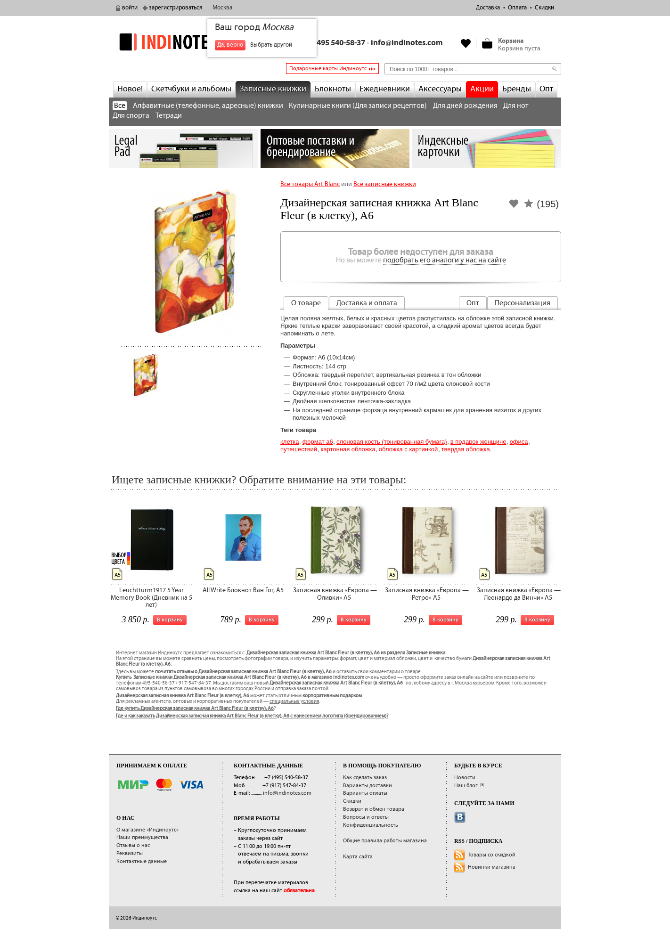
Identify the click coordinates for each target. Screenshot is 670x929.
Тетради (168, 116)
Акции (482, 89)
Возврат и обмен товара (373, 809)
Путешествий (298, 449)
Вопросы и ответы (366, 817)
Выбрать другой (271, 45)
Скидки (544, 7)
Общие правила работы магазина (385, 841)
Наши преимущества (142, 837)
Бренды (516, 89)
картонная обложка (347, 449)
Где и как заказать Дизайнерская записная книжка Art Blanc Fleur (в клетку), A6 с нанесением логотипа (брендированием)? (252, 716)
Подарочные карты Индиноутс (328, 68)
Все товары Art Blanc (310, 184)
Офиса (519, 441)
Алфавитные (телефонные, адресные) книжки (208, 106)
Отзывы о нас (133, 845)
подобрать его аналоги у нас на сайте (444, 260)
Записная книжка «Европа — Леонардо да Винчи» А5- (519, 594)
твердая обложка (465, 449)
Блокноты (333, 89)
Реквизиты (129, 853)
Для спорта (131, 116)
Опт (546, 89)
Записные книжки (273, 89)
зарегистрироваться (175, 7)
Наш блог (466, 785)
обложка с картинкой (408, 449)
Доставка (488, 7)
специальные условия (294, 701)
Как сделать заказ (365, 777)
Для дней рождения (465, 106)
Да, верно (230, 45)
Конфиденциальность (370, 825)
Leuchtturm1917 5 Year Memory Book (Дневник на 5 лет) (151, 598)
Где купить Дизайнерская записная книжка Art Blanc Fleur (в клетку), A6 (195, 708)
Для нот (516, 106)
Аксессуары (440, 89)
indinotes (183, 42)
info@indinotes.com (407, 43)
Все (119, 106)
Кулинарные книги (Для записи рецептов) (358, 106)
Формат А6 (317, 441)
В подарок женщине (478, 441)
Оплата (517, 7)
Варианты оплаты (365, 793)
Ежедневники (385, 89)
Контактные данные (141, 861)
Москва (222, 7)
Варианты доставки (367, 785)
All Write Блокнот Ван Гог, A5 (243, 590)
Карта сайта (358, 857)
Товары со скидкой (491, 855)
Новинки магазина (491, 867)
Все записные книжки (384, 184)
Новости (464, 777)
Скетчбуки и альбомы (191, 89)
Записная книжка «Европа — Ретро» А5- (427, 594)
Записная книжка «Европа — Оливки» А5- (335, 594)
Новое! (130, 89)
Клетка (289, 441)
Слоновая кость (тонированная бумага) (391, 441)
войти (130, 7)
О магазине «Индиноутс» (147, 830)
